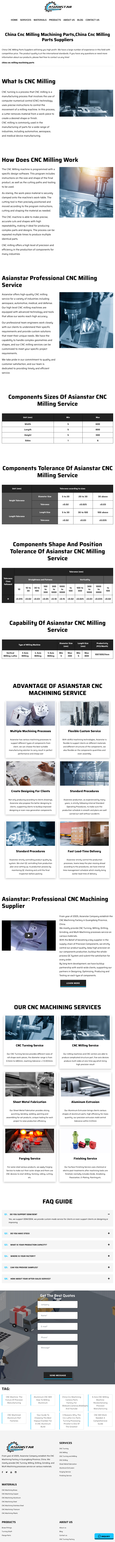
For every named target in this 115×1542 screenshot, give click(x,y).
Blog (61, 1531)
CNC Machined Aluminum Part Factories (14, 1417)
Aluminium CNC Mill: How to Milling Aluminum (43, 1399)
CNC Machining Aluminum (11, 1497)
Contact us (63, 1535)
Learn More (73, 983)
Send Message (58, 1375)
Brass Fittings (7, 1527)
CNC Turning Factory (67, 1539)
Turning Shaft (7, 1531)
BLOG (80, 20)
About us (62, 1527)
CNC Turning (64, 1448)
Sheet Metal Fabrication (29, 1102)
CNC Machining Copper (10, 1494)
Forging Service (29, 1158)
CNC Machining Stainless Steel (13, 1505)
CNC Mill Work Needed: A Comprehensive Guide (100, 1419)
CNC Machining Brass (9, 1490)
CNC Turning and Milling (68, 1456)
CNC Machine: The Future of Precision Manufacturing (14, 1399)
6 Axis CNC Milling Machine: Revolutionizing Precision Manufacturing (100, 1402)
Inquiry (104, 1536)
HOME (14, 20)
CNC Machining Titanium (11, 1509)
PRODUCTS (55, 20)
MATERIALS (40, 20)
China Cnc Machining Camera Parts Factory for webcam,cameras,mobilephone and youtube (73, 1402)
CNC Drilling (63, 1460)
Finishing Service (85, 1158)
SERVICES (25, 20)
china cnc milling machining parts (18, 62)
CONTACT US (92, 20)
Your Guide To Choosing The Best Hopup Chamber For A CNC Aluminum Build (43, 1420)
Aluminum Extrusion (85, 1102)
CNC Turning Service (29, 1045)
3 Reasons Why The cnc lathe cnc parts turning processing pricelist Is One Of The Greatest (71, 1420)
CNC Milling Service (85, 1045)
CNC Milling (63, 1452)
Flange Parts (6, 1535)
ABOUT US (69, 20)
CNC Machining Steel (9, 1501)
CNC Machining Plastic (10, 1513)
